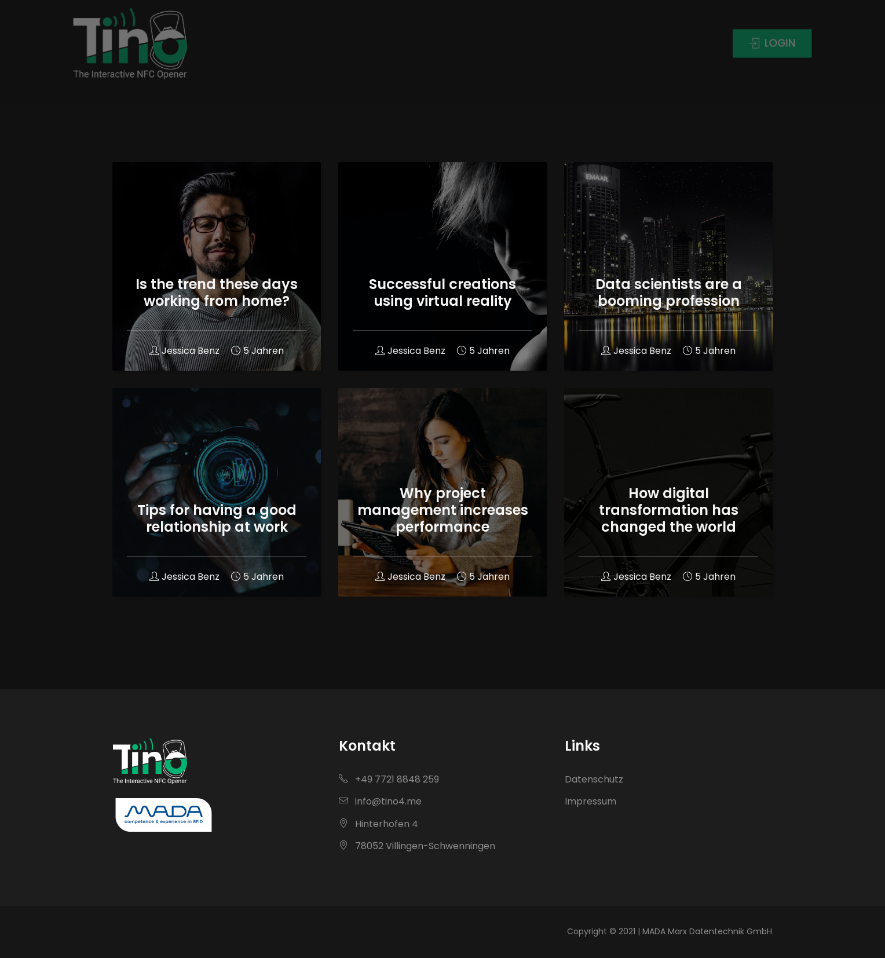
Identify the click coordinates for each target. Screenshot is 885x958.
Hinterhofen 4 (378, 824)
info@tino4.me (380, 801)
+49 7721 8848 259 (389, 779)
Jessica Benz (184, 350)
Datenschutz (594, 779)
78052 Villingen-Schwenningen (417, 846)
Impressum (590, 801)
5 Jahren (257, 350)
